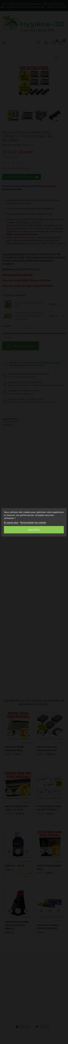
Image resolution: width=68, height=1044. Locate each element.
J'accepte (34, 529)
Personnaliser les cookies (33, 522)
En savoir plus (11, 522)
